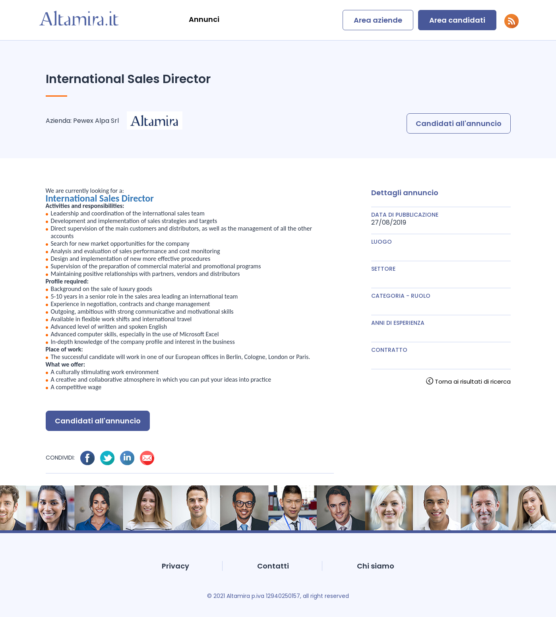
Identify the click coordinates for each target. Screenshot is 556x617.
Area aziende (378, 20)
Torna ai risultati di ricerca (473, 381)
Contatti (273, 566)
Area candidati (457, 20)
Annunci (204, 19)
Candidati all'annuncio (459, 123)
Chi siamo (375, 566)
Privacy (175, 566)
